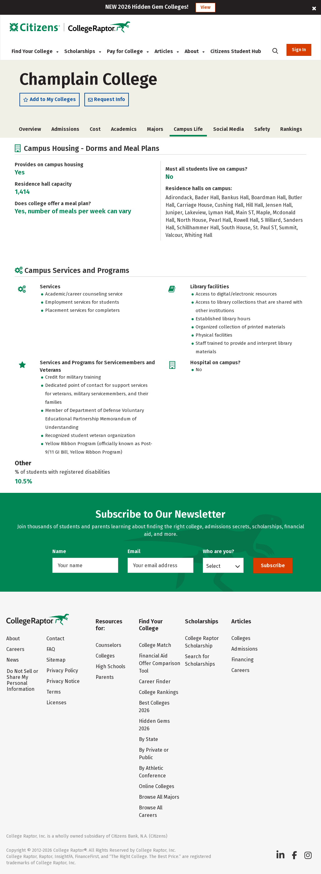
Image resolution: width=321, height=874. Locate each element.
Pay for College (128, 51)
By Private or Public (154, 753)
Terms (53, 692)
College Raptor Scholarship (202, 642)
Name (59, 551)
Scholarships (82, 51)
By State (148, 739)
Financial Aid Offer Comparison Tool (159, 663)
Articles (167, 51)
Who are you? (218, 551)
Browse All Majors (159, 797)
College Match (155, 645)
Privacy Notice (63, 681)
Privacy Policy (62, 671)
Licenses (56, 703)
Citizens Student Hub (235, 51)
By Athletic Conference (152, 772)
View (205, 7)
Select (213, 566)
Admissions (65, 129)
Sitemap (56, 660)
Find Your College (35, 51)
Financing (242, 660)
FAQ (50, 649)
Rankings (291, 129)
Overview (30, 129)
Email (134, 551)
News (12, 660)
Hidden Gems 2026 (154, 725)
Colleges (105, 656)
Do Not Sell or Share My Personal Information (22, 680)
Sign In (299, 49)
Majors (155, 129)
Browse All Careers (150, 811)
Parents (105, 677)
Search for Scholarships (200, 660)
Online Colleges (156, 786)
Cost (95, 129)
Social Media (228, 129)
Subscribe (273, 565)
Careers (15, 649)
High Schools (110, 666)
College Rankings (158, 692)
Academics (124, 129)
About (194, 51)
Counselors (108, 645)
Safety (262, 129)
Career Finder (155, 682)
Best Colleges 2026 (154, 706)
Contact (55, 639)
